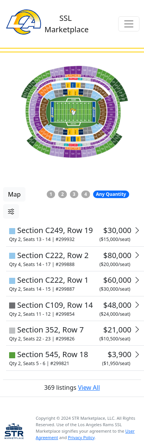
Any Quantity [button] (111, 194)
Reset (40, 247)
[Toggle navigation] (128, 24)
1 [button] (51, 194)
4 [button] (85, 194)
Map (14, 194)
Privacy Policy (81, 407)
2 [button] (62, 194)
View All (85, 357)
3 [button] (74, 194)
